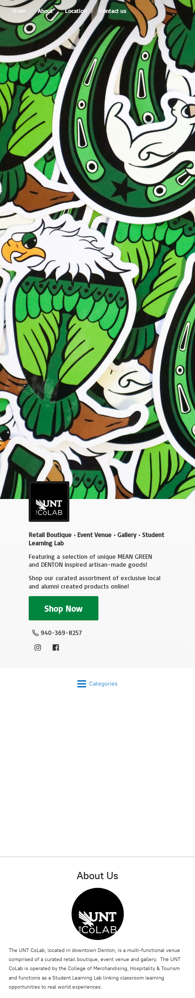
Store (18, 10)
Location (76, 10)
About (45, 10)
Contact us (112, 10)
